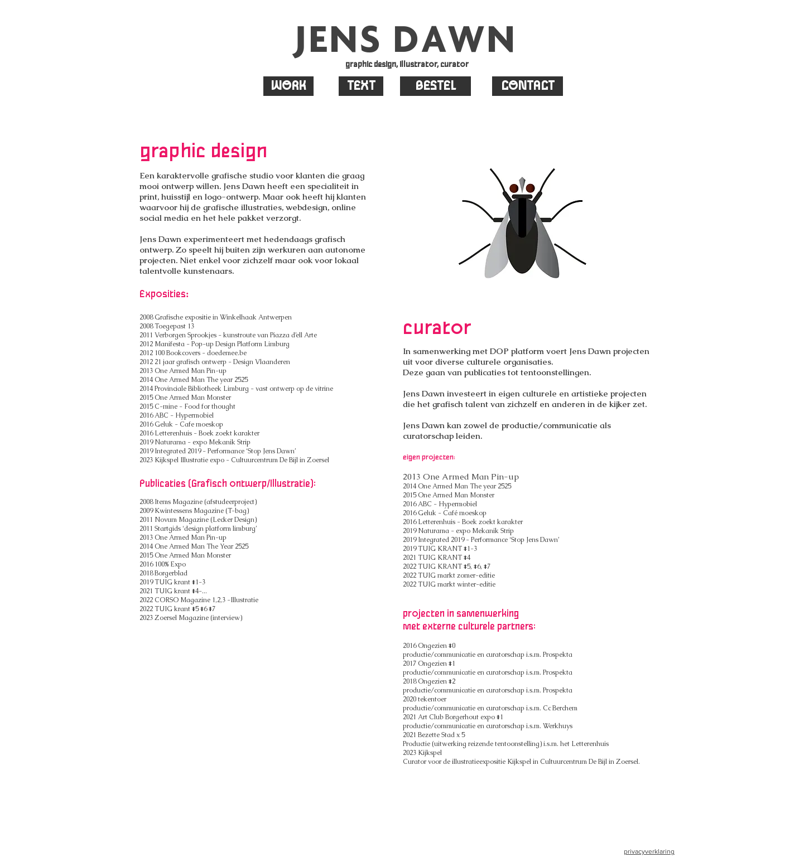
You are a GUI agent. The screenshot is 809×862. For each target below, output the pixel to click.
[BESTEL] (435, 86)
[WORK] (288, 86)
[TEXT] (361, 86)
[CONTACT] (527, 86)
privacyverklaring (649, 851)
